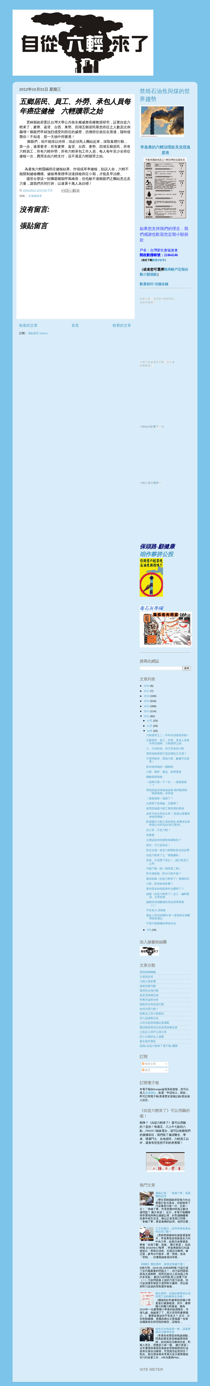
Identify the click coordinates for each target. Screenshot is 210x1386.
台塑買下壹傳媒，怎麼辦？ (162, 803)
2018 (147, 685)
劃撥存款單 (158, 260)
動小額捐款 (148, 274)
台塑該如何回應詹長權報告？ (163, 840)
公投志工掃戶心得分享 (153, 1032)
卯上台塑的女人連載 (152, 1036)
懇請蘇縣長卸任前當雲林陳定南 (158, 1027)
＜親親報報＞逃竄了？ (159, 798)
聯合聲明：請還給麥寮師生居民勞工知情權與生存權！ (173, 1295)
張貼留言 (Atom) (37, 333)
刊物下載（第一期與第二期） (163, 868)
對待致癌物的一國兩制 (159, 766)
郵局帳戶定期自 (176, 269)
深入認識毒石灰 (149, 1018)
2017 (147, 691)
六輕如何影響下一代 (152, 426)
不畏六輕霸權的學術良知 (161, 923)
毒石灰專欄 (151, 608)
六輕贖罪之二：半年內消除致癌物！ (167, 735)
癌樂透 (150, 835)
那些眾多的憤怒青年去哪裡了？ (165, 888)
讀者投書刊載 (148, 986)
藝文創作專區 (148, 1041)
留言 (146, 1070)
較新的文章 (28, 325)
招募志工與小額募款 (152, 1013)
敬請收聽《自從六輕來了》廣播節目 (167, 878)
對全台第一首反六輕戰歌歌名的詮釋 (167, 850)
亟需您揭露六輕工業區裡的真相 (165, 808)
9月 (149, 929)
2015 (147, 701)
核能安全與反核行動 (152, 1004)
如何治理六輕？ (149, 1009)
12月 (150, 720)
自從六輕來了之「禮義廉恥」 (163, 855)
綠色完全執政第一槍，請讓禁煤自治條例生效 (173, 1330)
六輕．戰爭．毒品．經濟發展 (163, 771)
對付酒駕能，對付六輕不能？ (163, 873)
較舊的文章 (122, 325)
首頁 (75, 325)
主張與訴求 (35, 196)
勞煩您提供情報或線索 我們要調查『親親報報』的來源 (166, 792)
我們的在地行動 (149, 990)
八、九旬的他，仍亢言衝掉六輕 (165, 748)
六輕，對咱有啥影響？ (159, 883)
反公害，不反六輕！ (158, 830)
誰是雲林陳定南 (149, 995)
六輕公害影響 (148, 981)
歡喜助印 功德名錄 (154, 284)
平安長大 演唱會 (156, 910)
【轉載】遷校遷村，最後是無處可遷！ (163, 1264)
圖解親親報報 (154, 776)
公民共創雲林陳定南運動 (154, 1022)
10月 (150, 730)
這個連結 (150, 1092)
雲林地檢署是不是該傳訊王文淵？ (166, 753)
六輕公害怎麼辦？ (150, 483)
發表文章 (149, 1063)
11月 (150, 725)
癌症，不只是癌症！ (158, 845)
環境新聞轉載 (148, 972)
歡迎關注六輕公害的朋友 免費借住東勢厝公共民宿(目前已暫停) (168, 823)
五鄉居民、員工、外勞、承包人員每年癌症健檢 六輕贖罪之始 (167, 742)
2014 (147, 706)
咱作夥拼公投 (156, 554)
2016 (147, 696)
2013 (147, 711)
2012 (147, 716)
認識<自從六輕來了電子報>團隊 (159, 1046)
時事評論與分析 (149, 999)
